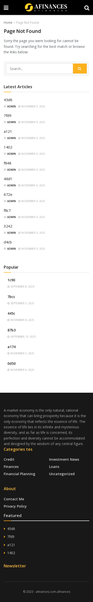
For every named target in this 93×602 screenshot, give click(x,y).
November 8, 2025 (20, 320)
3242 (8, 226)
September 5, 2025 (20, 303)
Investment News (64, 459)
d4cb (8, 241)
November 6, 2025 (20, 370)
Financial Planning (19, 473)
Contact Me (14, 499)
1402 (8, 147)
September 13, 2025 (21, 336)
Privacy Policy (15, 506)
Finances (11, 466)
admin (11, 106)
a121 (8, 131)
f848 (7, 162)
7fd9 (7, 115)
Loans (54, 466)
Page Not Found (27, 22)
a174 (11, 346)
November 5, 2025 (20, 353)
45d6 (8, 99)
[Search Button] (80, 69)
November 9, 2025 (31, 106)
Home (8, 22)
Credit (9, 459)
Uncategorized (62, 473)
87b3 (11, 330)
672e (8, 194)
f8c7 (7, 210)
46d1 (8, 178)
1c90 (11, 280)
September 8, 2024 (20, 286)
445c (11, 313)
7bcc (11, 296)
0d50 (11, 363)
